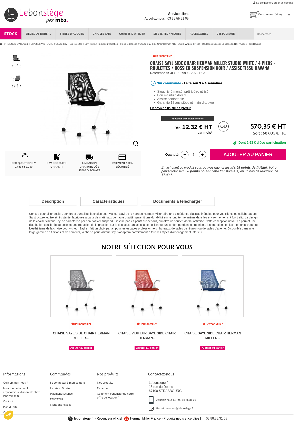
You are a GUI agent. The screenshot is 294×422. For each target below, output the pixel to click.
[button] (8, 415)
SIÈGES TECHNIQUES (167, 34)
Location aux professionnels (188, 118)
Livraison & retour (61, 388)
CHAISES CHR (102, 34)
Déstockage (225, 34)
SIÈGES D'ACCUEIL (72, 34)
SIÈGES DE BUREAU (39, 34)
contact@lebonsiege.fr (180, 408)
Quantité (171, 154)
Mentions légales (60, 404)
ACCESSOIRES (199, 34)
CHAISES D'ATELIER (132, 34)
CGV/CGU (56, 399)
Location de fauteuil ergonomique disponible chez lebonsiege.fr (21, 392)
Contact (8, 401)
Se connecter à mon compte (67, 382)
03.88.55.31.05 (216, 418)
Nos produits (105, 382)
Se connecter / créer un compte (273, 2)
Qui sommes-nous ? (15, 382)
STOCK (10, 33)
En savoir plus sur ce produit (170, 108)
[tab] (52, 201)
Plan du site (10, 407)
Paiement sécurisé (61, 393)
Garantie (102, 388)
